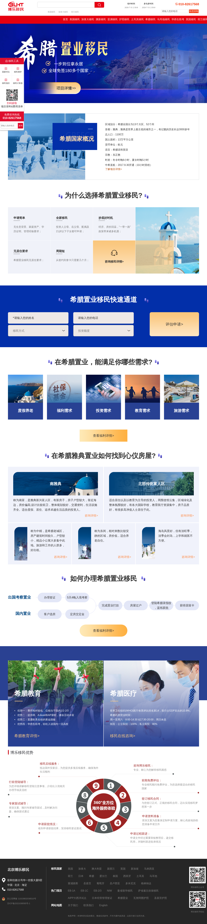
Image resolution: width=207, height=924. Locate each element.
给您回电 (193, 11)
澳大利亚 (97, 868)
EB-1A (71, 890)
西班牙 (127, 876)
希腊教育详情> (26, 736)
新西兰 (111, 868)
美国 (70, 868)
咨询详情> (91, 515)
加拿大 (82, 868)
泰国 (115, 876)
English (103, 905)
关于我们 (73, 905)
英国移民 (191, 19)
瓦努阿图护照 (141, 898)
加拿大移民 (63, 12)
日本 (80, 876)
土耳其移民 (137, 19)
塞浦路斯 (73, 883)
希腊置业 (123, 898)
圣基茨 (87, 883)
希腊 (91, 876)
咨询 (20, 126)
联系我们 (88, 905)
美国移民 (51, 12)
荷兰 (70, 876)
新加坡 (135, 868)
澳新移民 (101, 19)
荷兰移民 (75, 12)
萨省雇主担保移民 (148, 890)
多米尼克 (130, 883)
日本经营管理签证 (102, 898)
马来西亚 (149, 868)
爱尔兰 (103, 876)
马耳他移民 (163, 19)
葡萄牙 (100, 883)
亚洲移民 (112, 19)
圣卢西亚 (115, 883)
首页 (65, 19)
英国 (122, 868)
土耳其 (140, 876)
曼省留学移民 (125, 890)
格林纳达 (146, 883)
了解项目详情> (113, 169)
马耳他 (153, 876)
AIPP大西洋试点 (77, 898)
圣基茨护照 (160, 898)
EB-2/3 (97, 890)
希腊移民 (150, 19)
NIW (109, 890)
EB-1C (84, 890)
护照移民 (124, 19)
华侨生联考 (177, 19)
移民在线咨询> (122, 736)
